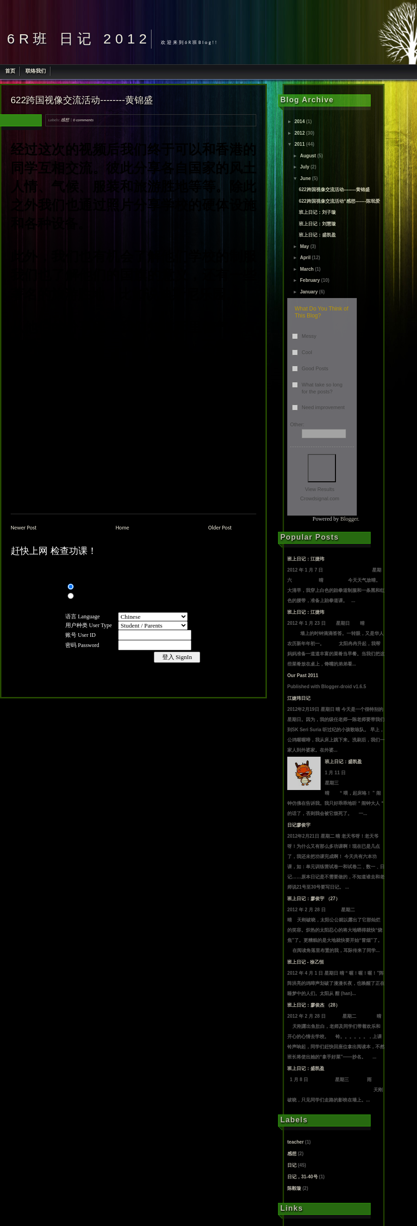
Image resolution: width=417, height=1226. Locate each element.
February (310, 280)
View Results (319, 489)
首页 (10, 71)
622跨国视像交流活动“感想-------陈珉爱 (339, 201)
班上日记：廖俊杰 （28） (313, 1005)
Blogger (349, 519)
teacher (295, 1142)
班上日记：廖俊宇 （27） (313, 898)
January (308, 291)
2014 (299, 121)
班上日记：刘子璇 (317, 212)
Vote (322, 468)
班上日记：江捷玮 (305, 558)
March (306, 269)
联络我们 (35, 71)
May (304, 246)
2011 (299, 144)
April (305, 257)
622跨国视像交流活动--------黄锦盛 (82, 100)
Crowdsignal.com (319, 498)
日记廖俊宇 (298, 825)
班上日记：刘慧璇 (317, 223)
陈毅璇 (294, 1188)
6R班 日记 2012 (79, 38)
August (308, 155)
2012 (299, 133)
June (305, 178)
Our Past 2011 (302, 675)
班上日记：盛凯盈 (317, 234)
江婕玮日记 (298, 698)
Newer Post (24, 527)
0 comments (83, 119)
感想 (65, 119)
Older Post (220, 527)
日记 (292, 1165)
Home (122, 527)
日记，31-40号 (302, 1176)
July (304, 166)
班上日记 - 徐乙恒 (305, 962)
